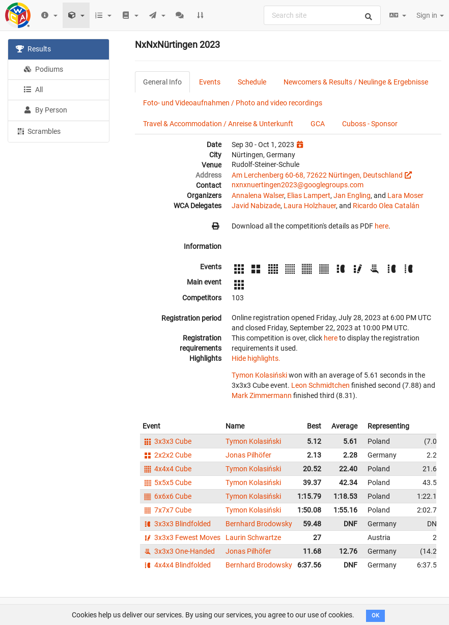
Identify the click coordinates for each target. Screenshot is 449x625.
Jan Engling (352, 195)
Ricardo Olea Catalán (386, 206)
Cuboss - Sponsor (370, 124)
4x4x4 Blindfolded (177, 565)
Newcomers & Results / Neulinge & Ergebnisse (356, 82)
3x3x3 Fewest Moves (181, 537)
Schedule (252, 82)
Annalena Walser (258, 195)
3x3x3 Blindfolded (177, 524)
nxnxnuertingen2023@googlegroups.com (297, 185)
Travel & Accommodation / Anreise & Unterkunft (218, 124)
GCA (318, 124)
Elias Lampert (308, 195)
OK (375, 615)
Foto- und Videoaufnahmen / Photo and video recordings (232, 103)
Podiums (43, 69)
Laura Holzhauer (310, 206)
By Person (45, 110)
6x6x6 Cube (167, 496)
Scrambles (38, 130)
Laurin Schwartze (253, 537)
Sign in (430, 15)
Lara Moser (405, 195)
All (33, 90)
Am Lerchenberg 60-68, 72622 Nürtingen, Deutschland (317, 175)
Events (209, 82)
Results (33, 49)
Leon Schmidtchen (320, 385)
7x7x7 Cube (167, 510)
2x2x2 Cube (167, 455)
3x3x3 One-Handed (179, 551)
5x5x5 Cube (167, 482)
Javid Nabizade (256, 206)
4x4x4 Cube (167, 469)
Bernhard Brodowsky (259, 524)
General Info (162, 82)
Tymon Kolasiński (259, 375)
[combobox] (322, 15)
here (381, 226)
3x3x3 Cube (167, 441)
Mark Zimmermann (262, 395)
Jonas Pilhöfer (248, 455)
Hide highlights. (256, 358)
